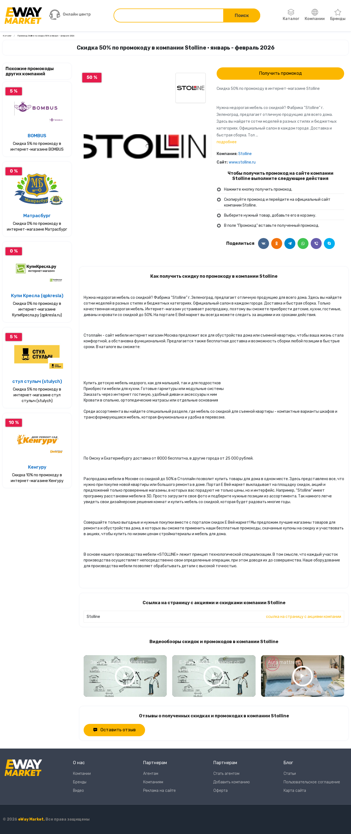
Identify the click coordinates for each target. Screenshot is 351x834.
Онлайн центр (70, 15)
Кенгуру (37, 467)
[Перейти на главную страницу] (23, 15)
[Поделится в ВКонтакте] (263, 243)
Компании (315, 15)
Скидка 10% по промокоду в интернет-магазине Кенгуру (37, 478)
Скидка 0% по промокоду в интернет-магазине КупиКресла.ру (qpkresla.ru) (37, 309)
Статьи (290, 773)
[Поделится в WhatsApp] (303, 243)
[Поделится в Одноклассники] (276, 243)
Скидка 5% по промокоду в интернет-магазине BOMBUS (37, 146)
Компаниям (153, 782)
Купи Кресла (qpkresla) (37, 295)
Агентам (150, 773)
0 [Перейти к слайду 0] (147, 216)
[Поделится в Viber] (316, 243)
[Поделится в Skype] (329, 243)
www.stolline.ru (242, 162)
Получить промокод (280, 73)
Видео (78, 790)
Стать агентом (226, 773)
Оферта (220, 790)
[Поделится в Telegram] (289, 243)
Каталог (291, 15)
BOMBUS (37, 135)
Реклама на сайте (159, 790)
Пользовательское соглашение (312, 782)
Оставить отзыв (114, 729)
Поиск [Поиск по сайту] (242, 15)
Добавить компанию (231, 782)
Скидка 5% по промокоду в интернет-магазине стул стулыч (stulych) (37, 395)
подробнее (227, 142)
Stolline (245, 153)
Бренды (338, 15)
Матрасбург (37, 215)
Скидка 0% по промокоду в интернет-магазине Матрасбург (37, 226)
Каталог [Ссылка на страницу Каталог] (7, 36)
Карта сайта (295, 790)
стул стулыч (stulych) (37, 381)
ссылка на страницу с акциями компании (303, 616)
